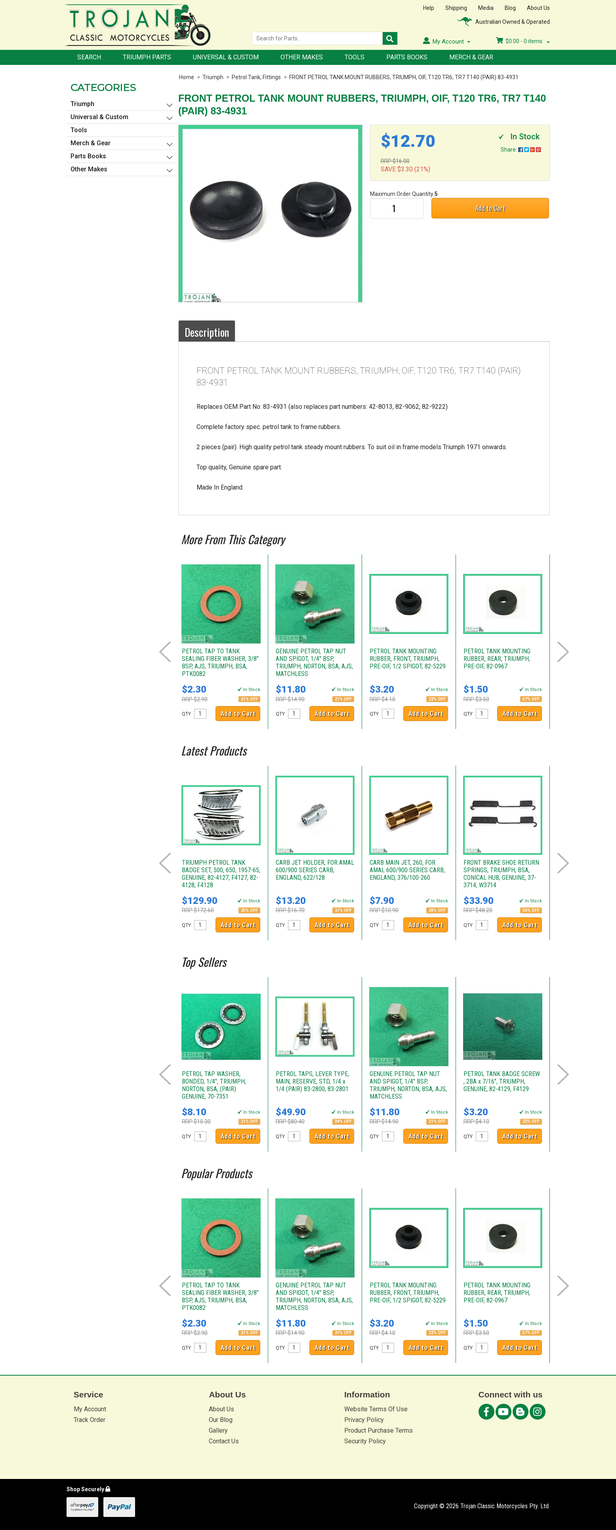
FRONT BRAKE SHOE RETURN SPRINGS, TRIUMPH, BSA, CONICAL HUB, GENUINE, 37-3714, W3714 (501, 874)
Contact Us (224, 1441)
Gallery (218, 1430)
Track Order (89, 1420)
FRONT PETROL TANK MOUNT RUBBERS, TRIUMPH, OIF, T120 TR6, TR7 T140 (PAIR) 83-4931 (404, 77)
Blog (510, 8)
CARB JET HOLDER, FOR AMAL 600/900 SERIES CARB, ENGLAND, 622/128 (315, 870)
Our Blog (221, 1420)
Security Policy (365, 1441)
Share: (521, 149)
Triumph (212, 77)
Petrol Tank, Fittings (256, 77)
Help (428, 8)
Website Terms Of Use (376, 1409)
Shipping (456, 8)
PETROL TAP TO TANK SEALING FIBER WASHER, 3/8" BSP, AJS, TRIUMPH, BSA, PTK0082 (220, 662)
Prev (165, 652)
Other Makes (301, 57)
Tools (354, 57)
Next (563, 652)
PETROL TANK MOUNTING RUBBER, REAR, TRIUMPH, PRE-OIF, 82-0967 (496, 658)
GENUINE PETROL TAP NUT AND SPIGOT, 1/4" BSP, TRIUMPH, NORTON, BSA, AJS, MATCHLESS (314, 662)
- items (523, 41)
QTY (186, 714)
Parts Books (406, 57)
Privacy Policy (364, 1420)
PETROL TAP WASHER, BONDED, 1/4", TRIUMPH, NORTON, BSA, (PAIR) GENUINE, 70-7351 (214, 1085)
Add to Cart (490, 208)
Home (186, 77)
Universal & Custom (226, 57)
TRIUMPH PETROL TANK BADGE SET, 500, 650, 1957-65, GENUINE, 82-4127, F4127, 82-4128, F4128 (221, 874)
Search (89, 57)
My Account (90, 1409)
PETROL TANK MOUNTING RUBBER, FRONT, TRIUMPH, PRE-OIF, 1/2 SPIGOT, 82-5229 (408, 658)
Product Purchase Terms (378, 1430)
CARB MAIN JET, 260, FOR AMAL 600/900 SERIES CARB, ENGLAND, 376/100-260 (407, 870)
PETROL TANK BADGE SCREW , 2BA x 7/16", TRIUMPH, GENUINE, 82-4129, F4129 (501, 1081)
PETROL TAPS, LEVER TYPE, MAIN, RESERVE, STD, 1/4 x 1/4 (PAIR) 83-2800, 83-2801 (312, 1081)
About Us (538, 8)
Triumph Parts (147, 57)
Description (207, 332)
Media (486, 8)
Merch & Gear (471, 57)
